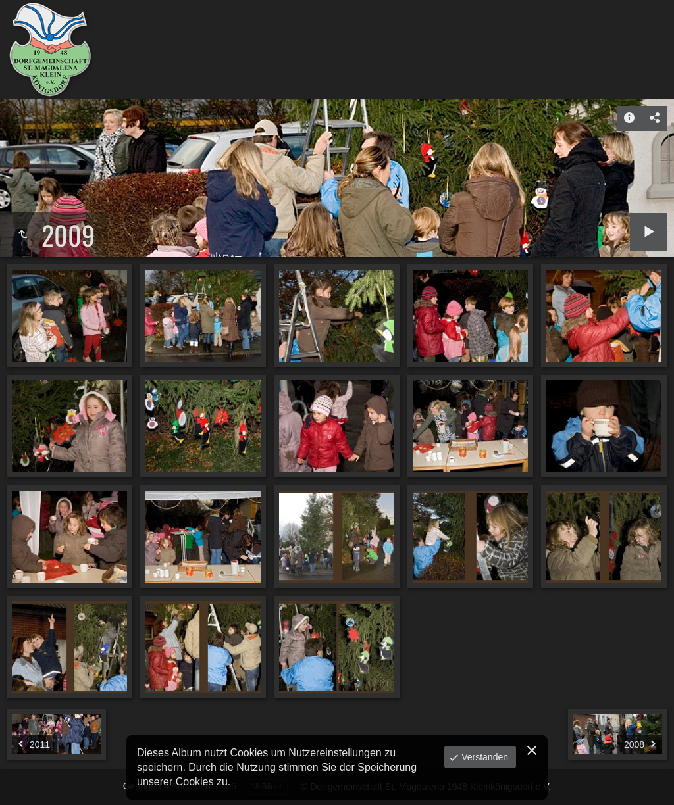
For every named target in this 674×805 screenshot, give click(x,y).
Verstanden (483, 757)
